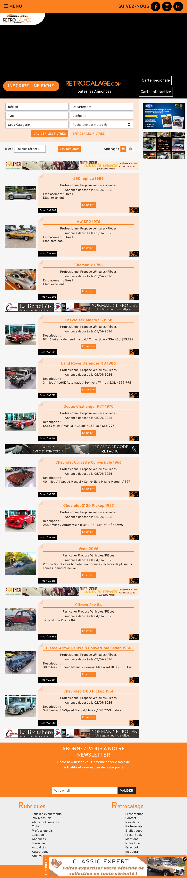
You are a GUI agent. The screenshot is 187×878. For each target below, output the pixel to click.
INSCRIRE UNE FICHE (31, 86)
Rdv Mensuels (42, 818)
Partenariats (133, 826)
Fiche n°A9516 (47, 537)
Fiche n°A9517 (47, 494)
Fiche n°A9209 (47, 210)
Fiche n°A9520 (47, 352)
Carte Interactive (156, 92)
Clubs (36, 826)
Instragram (133, 852)
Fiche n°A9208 (47, 297)
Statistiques (133, 831)
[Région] (37, 107)
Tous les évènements (47, 814)
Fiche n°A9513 (47, 723)
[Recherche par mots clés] (97, 124)
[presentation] (88, 778)
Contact (130, 818)
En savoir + (88, 205)
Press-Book (133, 835)
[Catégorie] (101, 116)
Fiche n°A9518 (47, 438)
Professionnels (42, 831)
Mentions (131, 839)
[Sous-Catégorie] (37, 124)
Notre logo (132, 843)
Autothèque (40, 852)
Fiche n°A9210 (47, 253)
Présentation (134, 814)
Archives (38, 856)
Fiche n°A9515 (47, 581)
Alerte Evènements (45, 822)
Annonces (39, 839)
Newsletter (133, 822)
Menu (13, 6)
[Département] (101, 107)
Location (38, 835)
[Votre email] (85, 790)
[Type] (37, 116)
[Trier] (30, 149)
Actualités (39, 847)
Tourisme (38, 843)
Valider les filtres (50, 134)
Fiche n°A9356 (47, 636)
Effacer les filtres (88, 134)
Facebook (132, 847)
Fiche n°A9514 (47, 680)
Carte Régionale (156, 80)
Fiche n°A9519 (47, 395)
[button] (20, 193)
